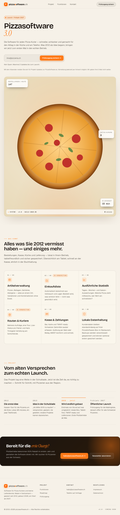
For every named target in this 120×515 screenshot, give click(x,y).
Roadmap (43, 493)
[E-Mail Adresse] (22, 58)
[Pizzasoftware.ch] (16, 4)
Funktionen (61, 4)
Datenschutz (98, 493)
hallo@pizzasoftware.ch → (74, 456)
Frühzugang (44, 496)
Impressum (97, 489)
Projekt (51, 4)
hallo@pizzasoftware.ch (76, 489)
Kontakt (73, 4)
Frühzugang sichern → (51, 58)
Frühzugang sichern (106, 4)
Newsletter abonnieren (101, 456)
